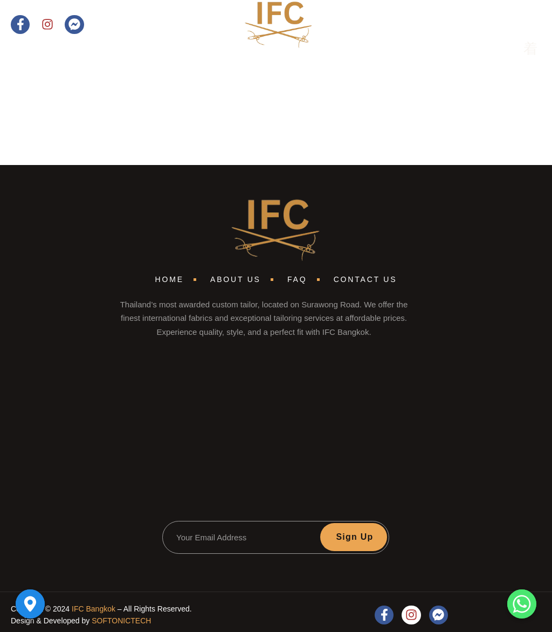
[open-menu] (523, 50)
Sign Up (354, 536)
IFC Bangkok (93, 608)
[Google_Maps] (30, 604)
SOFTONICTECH (121, 620)
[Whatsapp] (521, 604)
